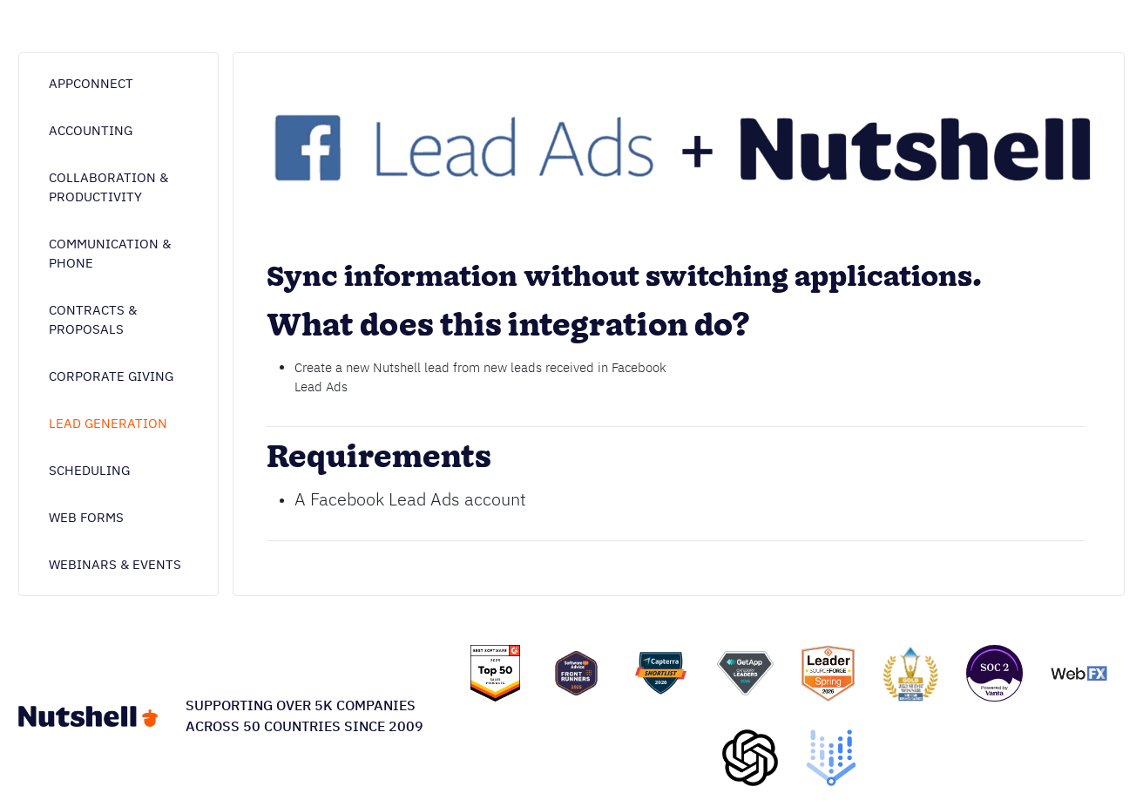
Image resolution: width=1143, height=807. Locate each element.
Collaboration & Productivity (108, 187)
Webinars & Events (115, 564)
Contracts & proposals (93, 319)
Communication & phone (110, 253)
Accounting (90, 130)
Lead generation (108, 423)
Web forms (86, 517)
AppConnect (91, 83)
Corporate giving (111, 376)
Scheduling (89, 470)
